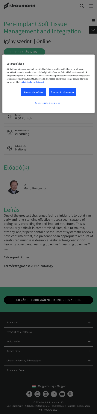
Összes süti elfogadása (62, 92)
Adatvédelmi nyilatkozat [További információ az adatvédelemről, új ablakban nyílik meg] (33, 81)
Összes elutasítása (33, 92)
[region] (48, 83)
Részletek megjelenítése (47, 102)
